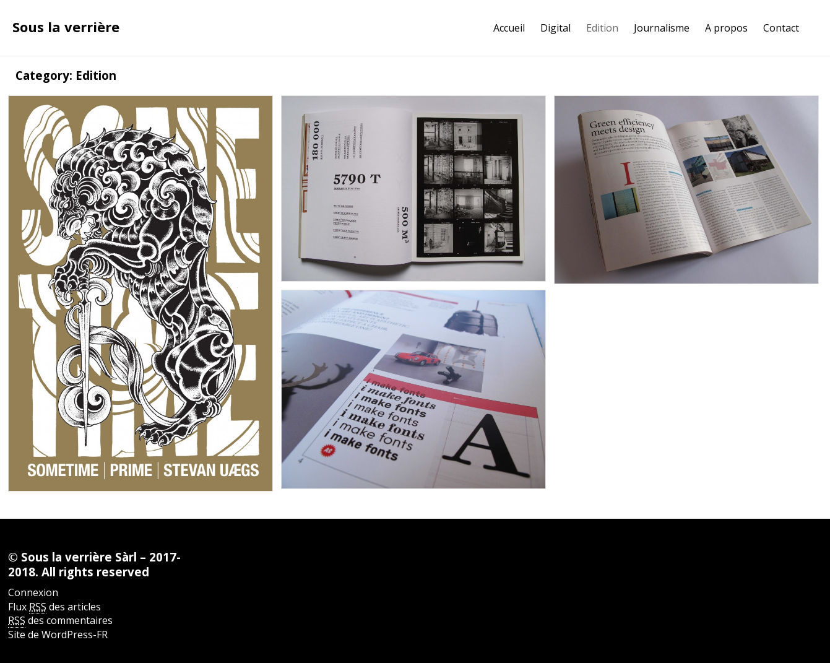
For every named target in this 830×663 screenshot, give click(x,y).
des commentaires (60, 620)
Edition (602, 28)
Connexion (33, 592)
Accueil (509, 28)
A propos (726, 28)
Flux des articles (54, 607)
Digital (555, 28)
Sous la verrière (65, 26)
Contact (781, 28)
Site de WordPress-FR (58, 634)
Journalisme (662, 28)
